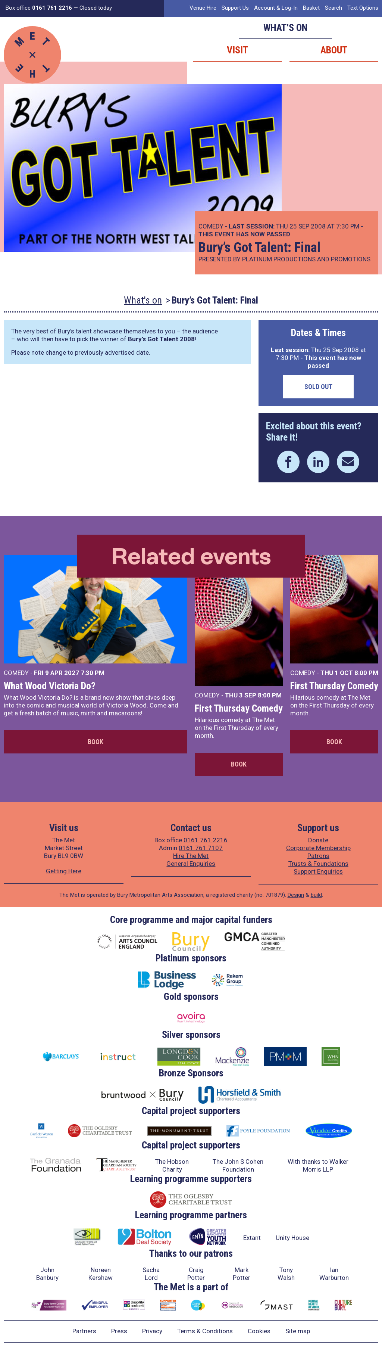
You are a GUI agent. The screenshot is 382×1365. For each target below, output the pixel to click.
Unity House (292, 1237)
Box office (39, 7)
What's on (143, 300)
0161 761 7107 (201, 848)
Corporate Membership (318, 848)
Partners (84, 1331)
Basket (311, 7)
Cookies (259, 1331)
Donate (318, 840)
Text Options (362, 7)
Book (95, 742)
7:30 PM (92, 673)
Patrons (318, 855)
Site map (297, 1331)
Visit (237, 50)
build (316, 895)
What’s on (285, 27)
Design (296, 895)
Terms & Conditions (205, 1331)
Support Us (235, 7)
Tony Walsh (286, 1273)
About (333, 50)
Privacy (152, 1331)
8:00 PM (270, 695)
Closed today (95, 7)
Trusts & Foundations (318, 863)
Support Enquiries (318, 871)
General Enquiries (190, 863)
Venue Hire (203, 7)
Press (119, 1331)
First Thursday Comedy (239, 708)
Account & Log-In (276, 7)
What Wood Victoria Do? (50, 685)
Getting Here (63, 871)
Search (333, 7)
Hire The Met (191, 855)
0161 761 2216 (206, 840)
